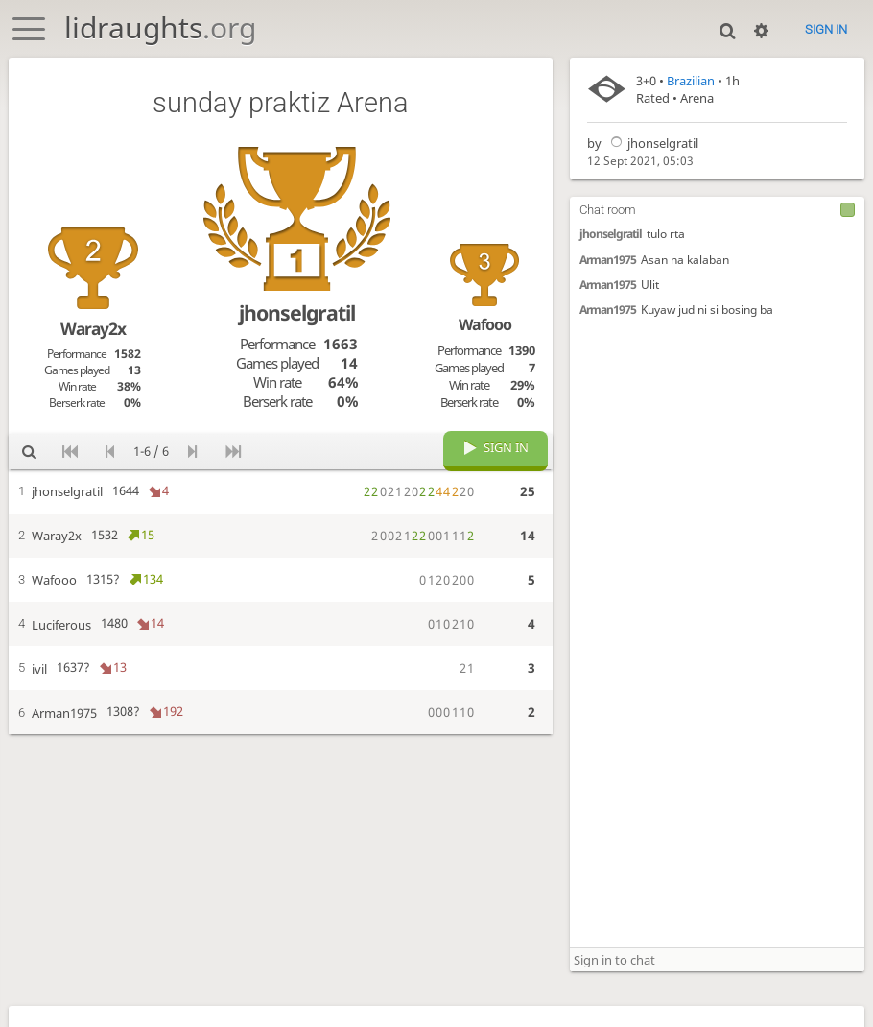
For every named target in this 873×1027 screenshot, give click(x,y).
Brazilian (691, 80)
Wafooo (485, 324)
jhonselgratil (651, 143)
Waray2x (93, 328)
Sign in (826, 29)
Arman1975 (607, 259)
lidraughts (160, 27)
